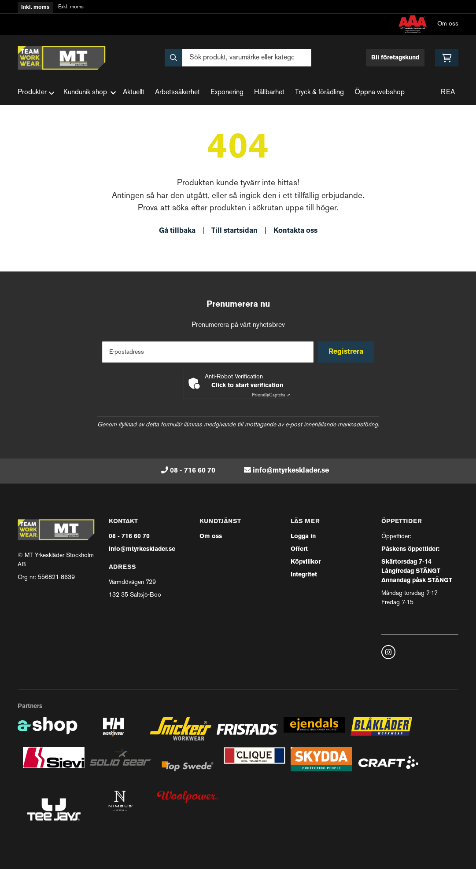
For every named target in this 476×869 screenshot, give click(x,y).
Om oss (447, 24)
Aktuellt (133, 92)
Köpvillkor (306, 562)
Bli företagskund (395, 58)
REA (448, 92)
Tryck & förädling (319, 92)
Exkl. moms (71, 7)
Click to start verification (247, 386)
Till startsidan (234, 231)
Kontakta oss (295, 231)
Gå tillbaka (177, 231)
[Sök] (238, 57)
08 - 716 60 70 (192, 471)
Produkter (36, 92)
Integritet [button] (304, 575)
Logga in (303, 536)
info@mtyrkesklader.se (291, 471)
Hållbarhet (269, 92)
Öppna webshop (379, 92)
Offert (299, 549)
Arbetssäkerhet (177, 92)
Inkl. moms (35, 7)
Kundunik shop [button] (89, 92)
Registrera (347, 352)
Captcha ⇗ (271, 395)
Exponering (227, 92)
